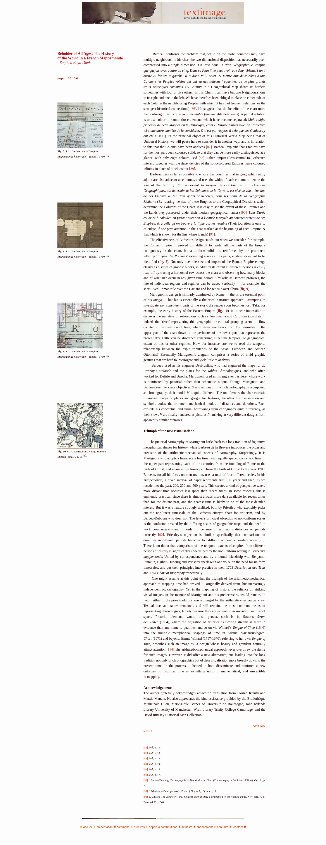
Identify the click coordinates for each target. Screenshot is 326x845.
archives (139, 827)
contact (238, 827)
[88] (145, 758)
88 (201, 158)
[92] (145, 780)
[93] (145, 791)
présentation (104, 827)
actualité (186, 827)
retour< (147, 731)
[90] (145, 769)
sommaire (123, 827)
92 (161, 535)
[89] (145, 763)
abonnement (205, 827)
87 (208, 147)
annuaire (222, 827)
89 (192, 169)
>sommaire (259, 725)
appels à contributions (163, 827)
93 (261, 540)
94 (171, 649)
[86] (145, 747)
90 (244, 212)
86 (193, 109)
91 (212, 234)
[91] (145, 774)
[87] (145, 753)
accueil (87, 827)
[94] (145, 796)
